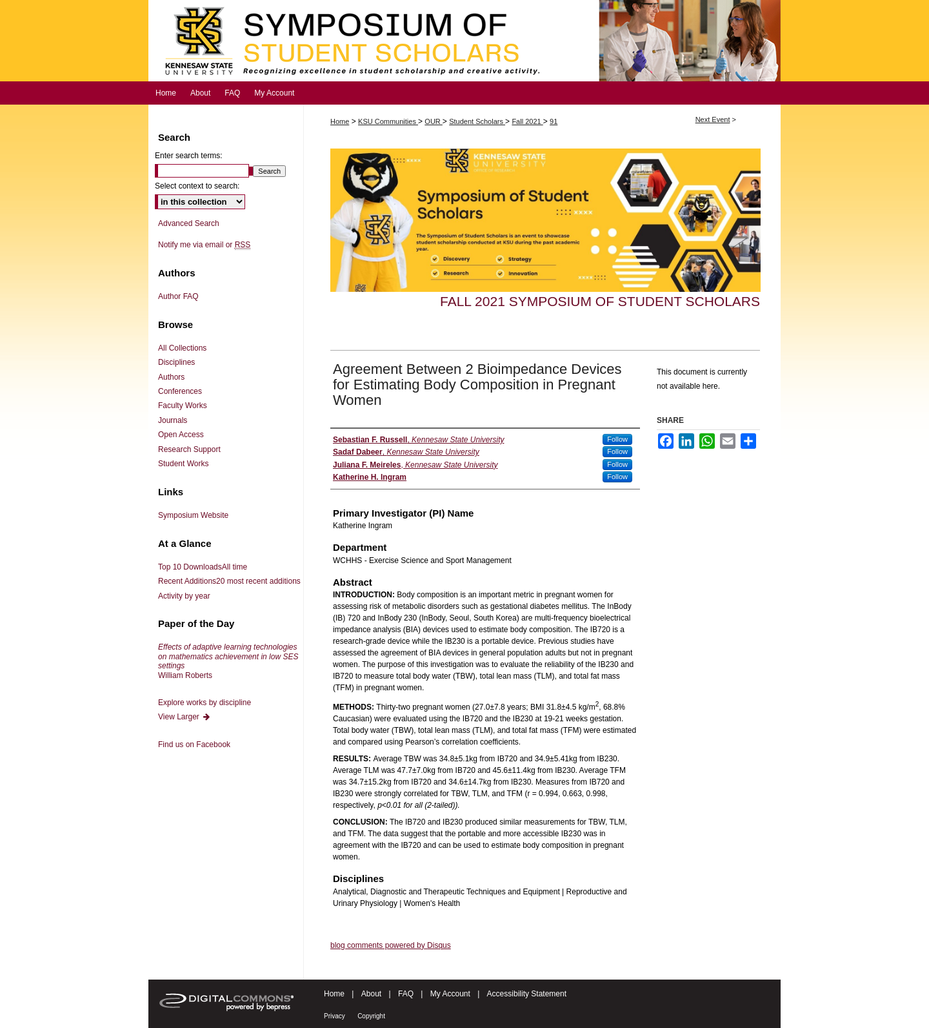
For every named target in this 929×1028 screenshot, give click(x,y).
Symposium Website (193, 515)
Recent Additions (229, 581)
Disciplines (176, 362)
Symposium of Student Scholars (464, 40)
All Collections (182, 348)
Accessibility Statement (526, 993)
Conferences (180, 391)
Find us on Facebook (194, 744)
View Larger (184, 716)
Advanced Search (188, 223)
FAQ (406, 993)
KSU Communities (388, 121)
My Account (450, 993)
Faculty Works (182, 405)
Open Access (181, 434)
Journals (172, 420)
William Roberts (228, 660)
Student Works (183, 463)
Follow (617, 439)
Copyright (371, 1016)
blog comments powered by (390, 945)
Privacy (334, 1016)
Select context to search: (197, 185)
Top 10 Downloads (202, 566)
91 (553, 121)
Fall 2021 (527, 121)
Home (339, 121)
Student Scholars (477, 121)
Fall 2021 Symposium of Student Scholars (600, 301)
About (371, 993)
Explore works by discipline (204, 702)
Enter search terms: (189, 155)
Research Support (189, 449)
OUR (434, 121)
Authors (171, 377)
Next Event (712, 119)
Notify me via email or (204, 244)
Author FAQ (178, 296)
